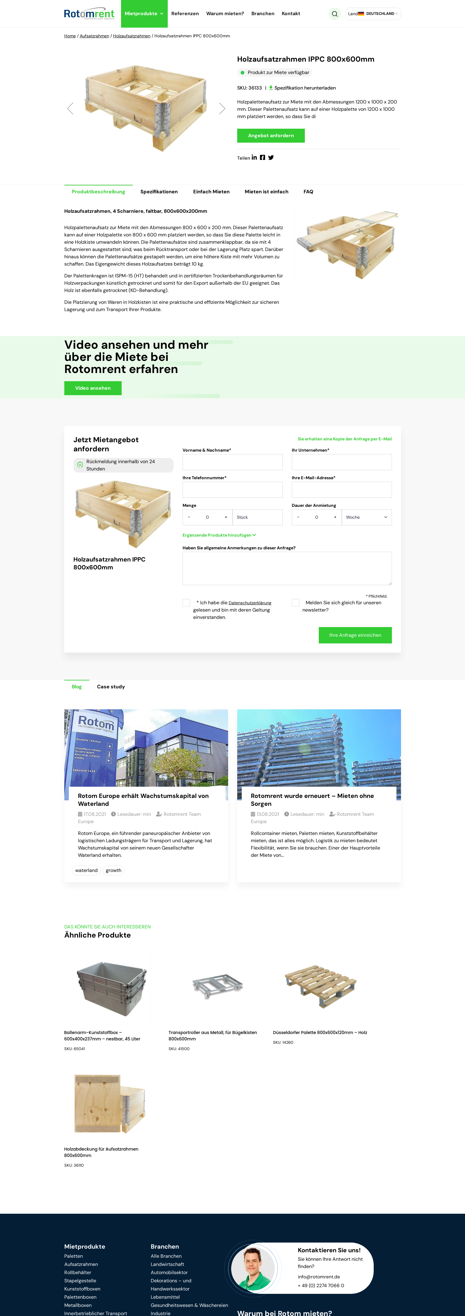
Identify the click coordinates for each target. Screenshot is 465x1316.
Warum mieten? (225, 13)
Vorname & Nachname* (233, 462)
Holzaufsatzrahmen (131, 36)
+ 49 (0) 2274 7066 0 (321, 1172)
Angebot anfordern (271, 136)
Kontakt (291, 13)
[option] (146, 108)
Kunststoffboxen (82, 1175)
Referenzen (185, 13)
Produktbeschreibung (100, 193)
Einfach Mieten (221, 193)
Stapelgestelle (80, 1167)
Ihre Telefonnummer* (233, 490)
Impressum (197, 1304)
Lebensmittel (165, 1183)
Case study (116, 688)
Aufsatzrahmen (94, 36)
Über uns (161, 1248)
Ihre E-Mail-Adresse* (342, 490)
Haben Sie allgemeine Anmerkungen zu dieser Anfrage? (287, 570)
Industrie (160, 1200)
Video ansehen (93, 390)
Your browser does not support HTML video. (308, 367)
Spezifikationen (165, 193)
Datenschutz (156, 1304)
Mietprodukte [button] (144, 13)
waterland (86, 872)
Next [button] (222, 108)
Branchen (263, 13)
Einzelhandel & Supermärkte (182, 1216)
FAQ (326, 193)
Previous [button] (70, 108)
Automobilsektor (169, 1159)
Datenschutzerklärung (250, 604)
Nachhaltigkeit (80, 1250)
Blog (78, 688)
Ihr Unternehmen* (342, 462)
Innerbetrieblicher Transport (95, 1200)
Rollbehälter (77, 1159)
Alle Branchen (166, 1142)
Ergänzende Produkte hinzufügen (219, 536)
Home (70, 36)
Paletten (73, 1142)
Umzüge (160, 1224)
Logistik (159, 1208)
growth (113, 872)
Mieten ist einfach (280, 193)
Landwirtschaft (167, 1151)
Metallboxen (78, 1192)
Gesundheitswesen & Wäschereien (189, 1192)
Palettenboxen (80, 1183)
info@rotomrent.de (319, 1163)
